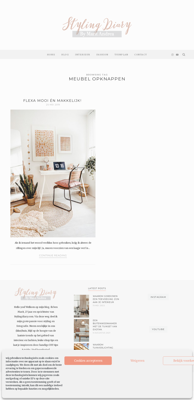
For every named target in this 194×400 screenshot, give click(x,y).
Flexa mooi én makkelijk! (53, 101)
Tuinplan (121, 54)
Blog (65, 54)
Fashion (102, 54)
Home (51, 54)
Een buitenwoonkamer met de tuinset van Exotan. (105, 325)
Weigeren (137, 360)
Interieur (82, 54)
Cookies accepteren (88, 360)
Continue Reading (53, 255)
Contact (140, 54)
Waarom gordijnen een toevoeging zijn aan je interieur (106, 299)
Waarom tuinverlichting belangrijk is (103, 348)
